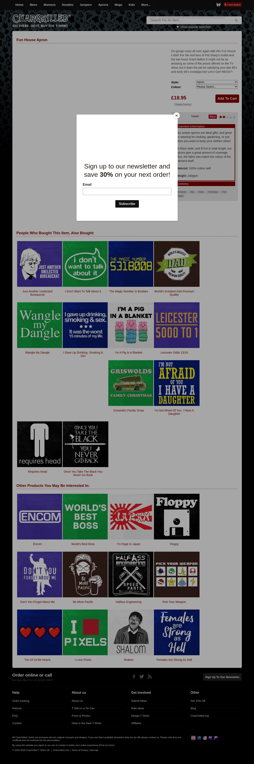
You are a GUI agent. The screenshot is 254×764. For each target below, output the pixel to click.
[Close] (177, 115)
